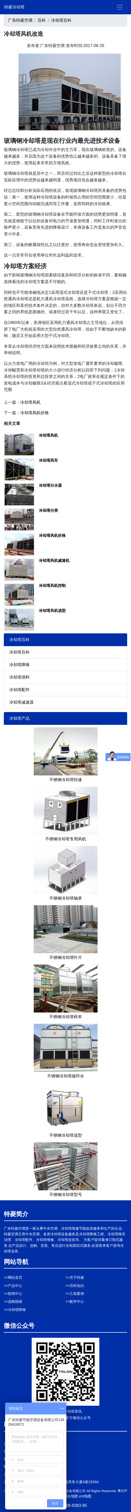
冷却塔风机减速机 (54, 560)
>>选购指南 (13, 1301)
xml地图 (85, 1496)
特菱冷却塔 (14, 7)
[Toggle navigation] (120, 7)
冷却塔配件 (19, 690)
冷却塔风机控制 (52, 585)
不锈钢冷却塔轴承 (65, 898)
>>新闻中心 (13, 1294)
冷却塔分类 (48, 510)
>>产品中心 (13, 1286)
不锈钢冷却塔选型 (65, 1135)
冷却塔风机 (30, 402)
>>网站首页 (13, 1277)
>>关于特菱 (75, 1277)
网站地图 (71, 1496)
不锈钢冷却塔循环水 (65, 1076)
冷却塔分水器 (50, 485)
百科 (42, 20)
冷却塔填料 (19, 677)
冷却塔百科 (61, 20)
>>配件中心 (75, 1301)
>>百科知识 (75, 1286)
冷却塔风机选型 (52, 610)
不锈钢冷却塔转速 (65, 779)
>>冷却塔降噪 (15, 1310)
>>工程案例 (75, 1294)
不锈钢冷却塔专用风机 (65, 839)
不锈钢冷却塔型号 (65, 1194)
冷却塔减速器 (21, 702)
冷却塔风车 (48, 460)
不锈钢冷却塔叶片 (65, 957)
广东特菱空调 (20, 20)
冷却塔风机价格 (34, 413)
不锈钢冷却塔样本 (65, 1017)
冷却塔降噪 (19, 664)
